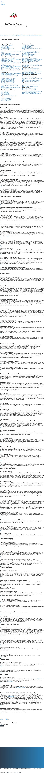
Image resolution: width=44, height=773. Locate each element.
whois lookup (11, 696)
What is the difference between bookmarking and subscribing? (29, 76)
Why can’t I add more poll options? (9, 78)
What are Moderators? (27, 46)
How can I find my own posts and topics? (31, 73)
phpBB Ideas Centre (20, 687)
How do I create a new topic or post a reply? (11, 73)
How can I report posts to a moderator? (10, 84)
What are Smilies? (5, 93)
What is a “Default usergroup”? (29, 54)
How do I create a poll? (6, 77)
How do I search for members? (29, 72)
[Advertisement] (22, 736)
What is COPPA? (5, 46)
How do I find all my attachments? (30, 86)
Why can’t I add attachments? (8, 81)
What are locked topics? (6, 99)
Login (1, 719)
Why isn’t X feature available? (29, 90)
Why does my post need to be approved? (10, 87)
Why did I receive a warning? (7, 82)
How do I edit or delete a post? (8, 74)
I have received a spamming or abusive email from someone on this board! (31, 61)
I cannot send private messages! (29, 58)
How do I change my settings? (8, 58)
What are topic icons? (6, 100)
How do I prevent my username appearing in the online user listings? (11, 60)
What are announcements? (7, 97)
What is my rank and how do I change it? (10, 68)
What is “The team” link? (27, 55)
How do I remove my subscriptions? (30, 81)
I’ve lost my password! (6, 53)
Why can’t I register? (5, 47)
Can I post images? (5, 94)
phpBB (7, 236)
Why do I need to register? (7, 45)
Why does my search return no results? (31, 70)
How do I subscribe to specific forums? (31, 80)
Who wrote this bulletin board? (29, 88)
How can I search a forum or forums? (30, 68)
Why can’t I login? (5, 49)
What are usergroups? (27, 47)
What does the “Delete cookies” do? (9, 55)
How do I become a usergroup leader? (31, 51)
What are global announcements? (9, 95)
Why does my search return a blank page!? (32, 71)
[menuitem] (2, 1)
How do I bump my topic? (7, 88)
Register (7, 719)
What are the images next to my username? (11, 66)
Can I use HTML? (5, 92)
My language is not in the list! (7, 65)
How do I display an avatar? (7, 67)
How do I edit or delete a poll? (7, 79)
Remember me (4, 724)
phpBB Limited (38, 679)
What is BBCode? (5, 91)
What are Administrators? (28, 45)
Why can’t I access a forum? (7, 80)
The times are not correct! (7, 61)
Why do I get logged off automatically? (10, 54)
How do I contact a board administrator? (31, 93)
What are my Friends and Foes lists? (30, 64)
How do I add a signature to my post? (9, 75)
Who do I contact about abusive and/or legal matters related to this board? (32, 92)
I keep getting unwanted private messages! (32, 59)
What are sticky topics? (6, 98)
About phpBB (10, 681)
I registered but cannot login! (7, 48)
